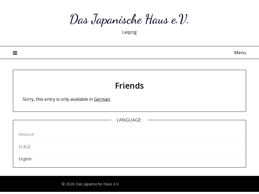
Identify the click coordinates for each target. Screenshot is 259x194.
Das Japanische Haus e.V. (129, 19)
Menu (240, 53)
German (102, 99)
